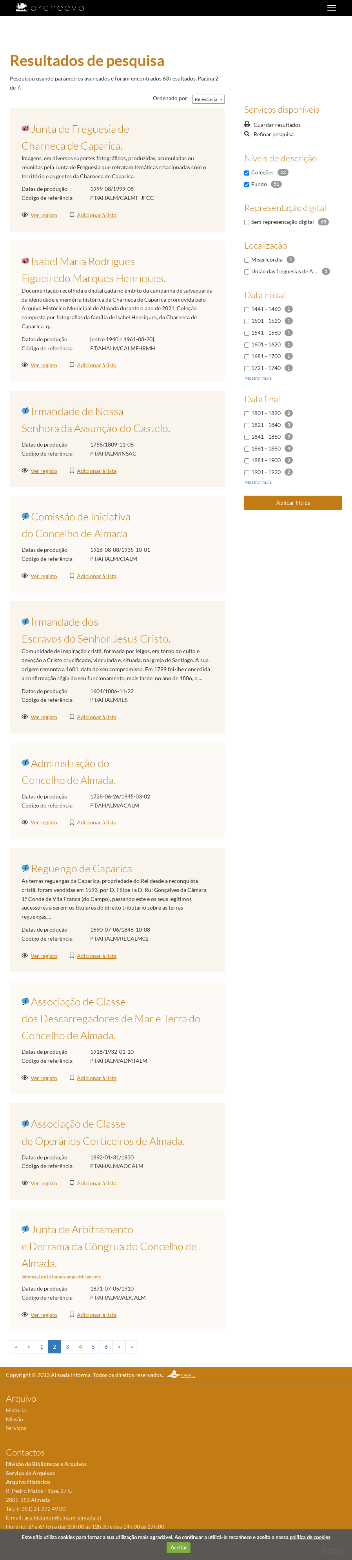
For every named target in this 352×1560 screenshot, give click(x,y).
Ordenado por (170, 98)
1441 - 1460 (266, 309)
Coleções (262, 172)
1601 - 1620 (266, 344)
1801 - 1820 (266, 413)
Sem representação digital (282, 221)
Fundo (259, 184)
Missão (14, 1419)
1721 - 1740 (266, 367)
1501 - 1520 (266, 320)
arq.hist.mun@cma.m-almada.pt (63, 1517)
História (16, 1410)
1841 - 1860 (266, 436)
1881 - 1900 (266, 460)
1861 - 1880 (266, 448)
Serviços (16, 1428)
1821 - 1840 (266, 424)
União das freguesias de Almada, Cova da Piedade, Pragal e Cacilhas (284, 271)
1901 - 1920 (266, 472)
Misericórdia (267, 259)
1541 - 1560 (266, 332)
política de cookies (310, 1537)
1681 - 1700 (266, 356)
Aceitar (179, 1547)
